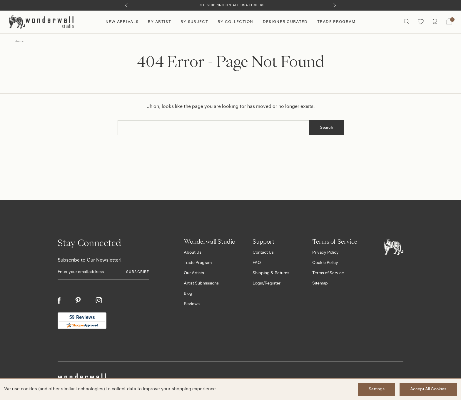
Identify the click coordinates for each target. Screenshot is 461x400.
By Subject (194, 22)
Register (272, 283)
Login (258, 283)
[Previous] (126, 5)
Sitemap (320, 283)
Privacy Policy (325, 252)
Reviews (192, 304)
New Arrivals (122, 22)
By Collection (235, 22)
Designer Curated (285, 22)
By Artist (159, 22)
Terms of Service (328, 273)
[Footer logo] (393, 246)
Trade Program (336, 22)
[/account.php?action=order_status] (434, 22)
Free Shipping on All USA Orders (230, 5)
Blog (188, 294)
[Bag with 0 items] (449, 22)
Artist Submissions (201, 283)
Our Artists (194, 273)
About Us (192, 252)
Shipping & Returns (271, 273)
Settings (377, 389)
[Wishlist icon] (421, 22)
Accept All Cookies (428, 389)
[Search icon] (406, 22)
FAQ (257, 263)
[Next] (335, 5)
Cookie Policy (325, 263)
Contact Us (263, 252)
